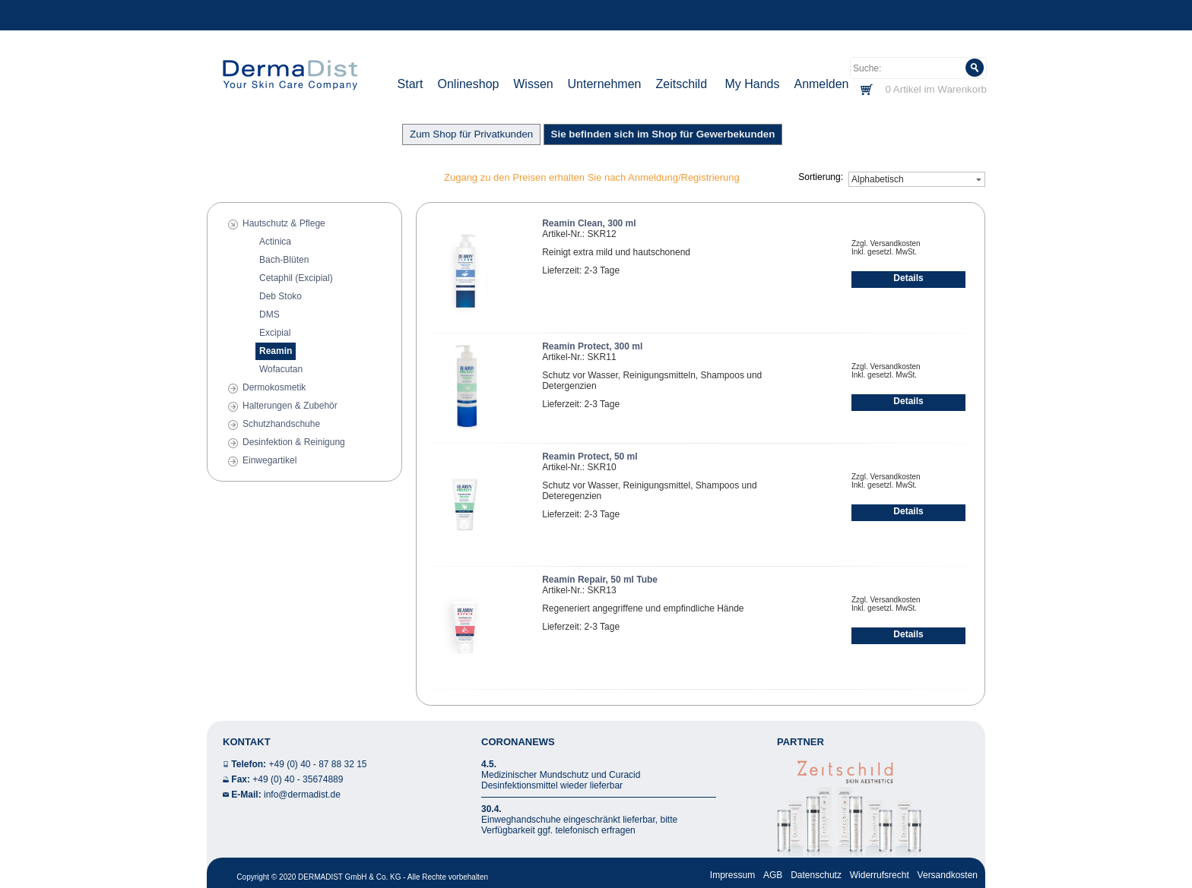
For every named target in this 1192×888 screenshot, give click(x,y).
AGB (772, 875)
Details (908, 278)
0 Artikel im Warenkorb (936, 89)
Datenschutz (816, 875)
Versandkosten (948, 875)
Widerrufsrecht (879, 875)
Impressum (732, 875)
